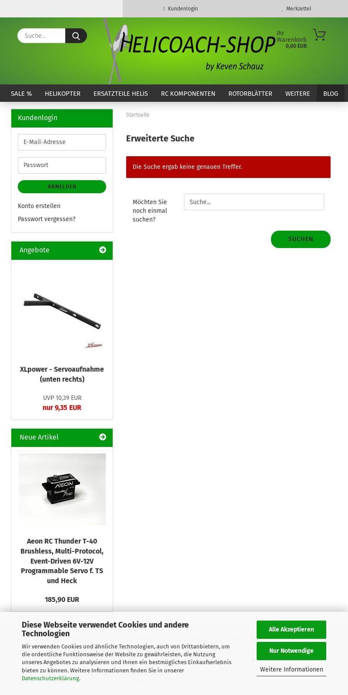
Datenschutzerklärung (50, 678)
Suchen (301, 239)
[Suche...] (76, 35)
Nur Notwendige (291, 651)
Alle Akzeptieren (291, 629)
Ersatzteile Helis (121, 93)
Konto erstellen (39, 206)
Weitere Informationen (291, 669)
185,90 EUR (62, 599)
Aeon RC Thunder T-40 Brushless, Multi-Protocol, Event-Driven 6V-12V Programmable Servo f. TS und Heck (62, 561)
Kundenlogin (180, 9)
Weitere (297, 93)
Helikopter (62, 93)
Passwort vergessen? (46, 219)
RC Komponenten (188, 93)
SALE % (21, 93)
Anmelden (62, 187)
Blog (330, 93)
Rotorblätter (250, 93)
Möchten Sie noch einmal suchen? (150, 210)
